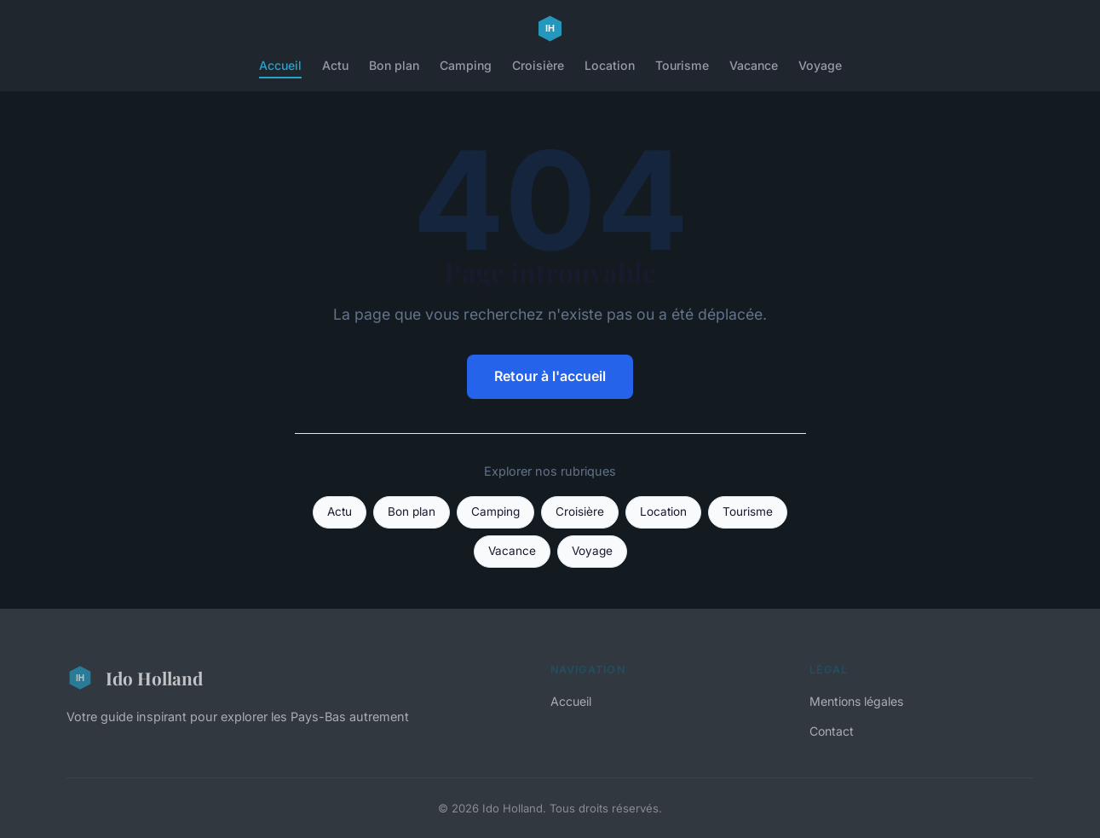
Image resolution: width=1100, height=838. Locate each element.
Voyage (820, 65)
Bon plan (394, 65)
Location (610, 65)
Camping (466, 65)
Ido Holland (134, 677)
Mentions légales (856, 701)
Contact (831, 731)
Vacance (753, 65)
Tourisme (682, 65)
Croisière (538, 65)
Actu (335, 65)
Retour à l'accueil (550, 375)
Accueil (280, 65)
